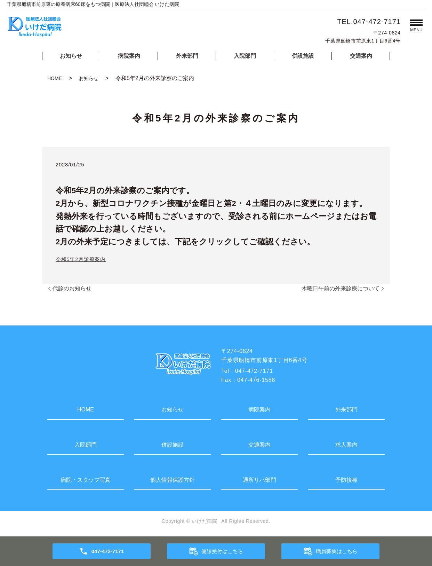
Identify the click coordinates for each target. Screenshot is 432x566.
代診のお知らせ (72, 288)
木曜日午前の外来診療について (340, 288)
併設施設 (303, 56)
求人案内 (346, 445)
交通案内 (361, 56)
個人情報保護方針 (172, 480)
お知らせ (71, 56)
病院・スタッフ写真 (86, 480)
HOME (54, 78)
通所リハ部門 (259, 480)
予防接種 (346, 480)
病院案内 (129, 56)
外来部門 (187, 56)
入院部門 (245, 56)
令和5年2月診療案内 (81, 259)
